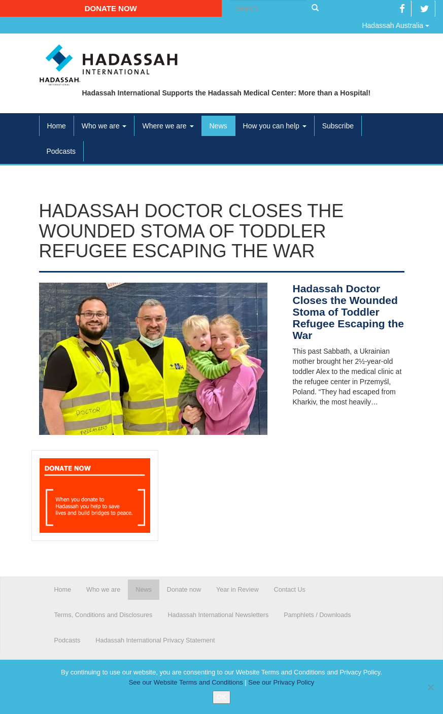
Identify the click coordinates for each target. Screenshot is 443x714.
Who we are (104, 126)
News (218, 126)
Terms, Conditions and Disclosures (103, 615)
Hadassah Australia (395, 25)
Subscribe (338, 126)
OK (221, 697)
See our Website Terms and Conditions (186, 682)
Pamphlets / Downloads (317, 615)
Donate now (111, 8)
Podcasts (61, 151)
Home (56, 126)
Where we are (167, 126)
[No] (430, 687)
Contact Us (289, 589)
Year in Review (237, 589)
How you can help (274, 126)
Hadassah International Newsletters (217, 615)
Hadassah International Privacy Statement (155, 640)
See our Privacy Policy (281, 682)
